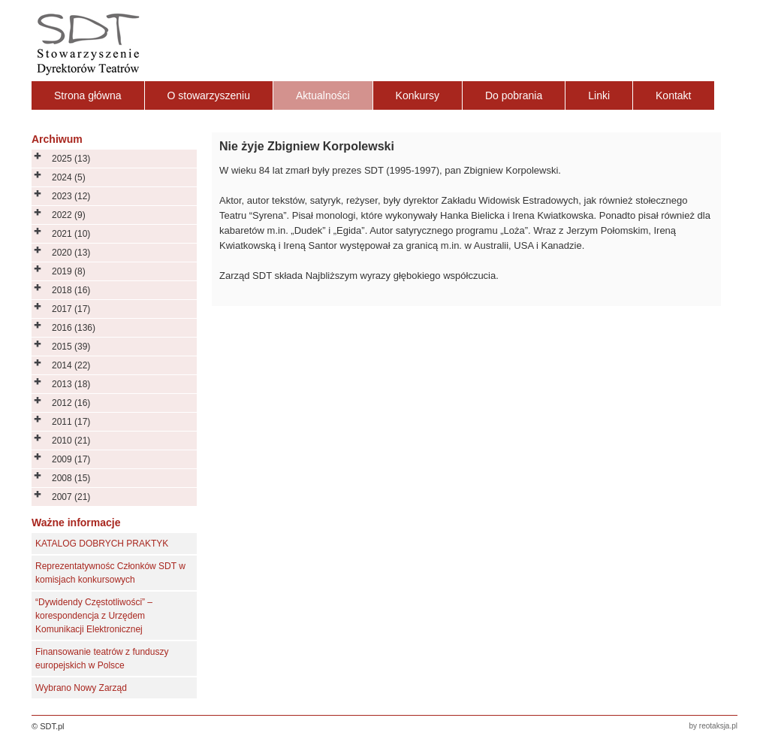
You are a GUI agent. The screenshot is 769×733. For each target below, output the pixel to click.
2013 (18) (71, 384)
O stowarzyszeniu (208, 95)
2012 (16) (71, 403)
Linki (599, 95)
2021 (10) (71, 234)
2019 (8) (69, 271)
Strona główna (88, 95)
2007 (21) (71, 497)
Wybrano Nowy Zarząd (81, 688)
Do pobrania (513, 95)
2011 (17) (71, 421)
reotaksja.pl (718, 726)
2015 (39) (71, 346)
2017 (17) (71, 309)
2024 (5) (69, 177)
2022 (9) (69, 215)
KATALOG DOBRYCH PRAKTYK (101, 543)
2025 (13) (71, 158)
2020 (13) (71, 252)
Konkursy (417, 95)
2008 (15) (71, 478)
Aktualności (323, 95)
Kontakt (673, 95)
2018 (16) (71, 290)
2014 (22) (71, 365)
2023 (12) (71, 196)
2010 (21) (71, 440)
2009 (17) (71, 459)
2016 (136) (73, 328)
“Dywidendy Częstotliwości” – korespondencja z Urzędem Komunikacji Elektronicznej (93, 616)
